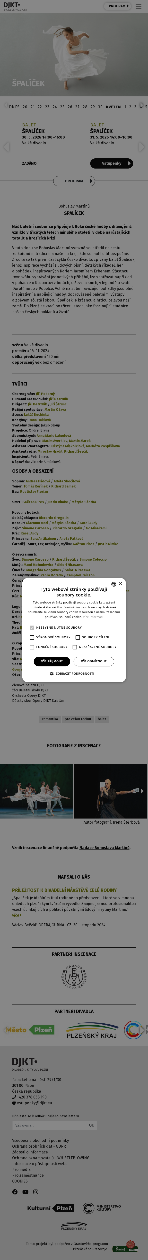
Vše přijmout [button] (52, 661)
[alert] (74, 630)
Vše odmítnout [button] (93, 661)
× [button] (120, 584)
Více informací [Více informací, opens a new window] (93, 617)
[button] (74, 673)
